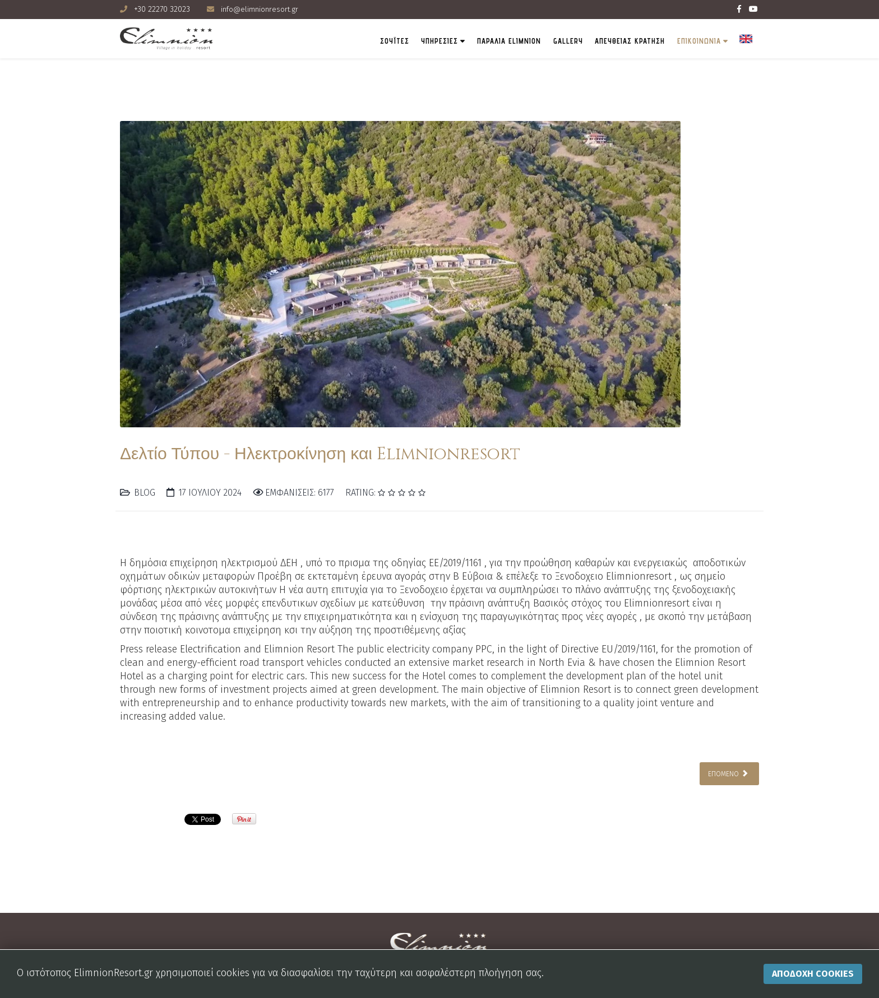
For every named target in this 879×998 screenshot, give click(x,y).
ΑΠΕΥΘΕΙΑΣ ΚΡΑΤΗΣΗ (611, 40)
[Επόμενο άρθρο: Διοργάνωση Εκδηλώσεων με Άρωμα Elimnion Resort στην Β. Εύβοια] (729, 773)
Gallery (540, 40)
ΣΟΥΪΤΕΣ (342, 40)
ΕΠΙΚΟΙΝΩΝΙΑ (689, 40)
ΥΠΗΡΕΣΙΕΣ (394, 40)
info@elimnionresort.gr (261, 9)
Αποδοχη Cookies (813, 973)
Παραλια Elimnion (472, 40)
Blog (144, 492)
